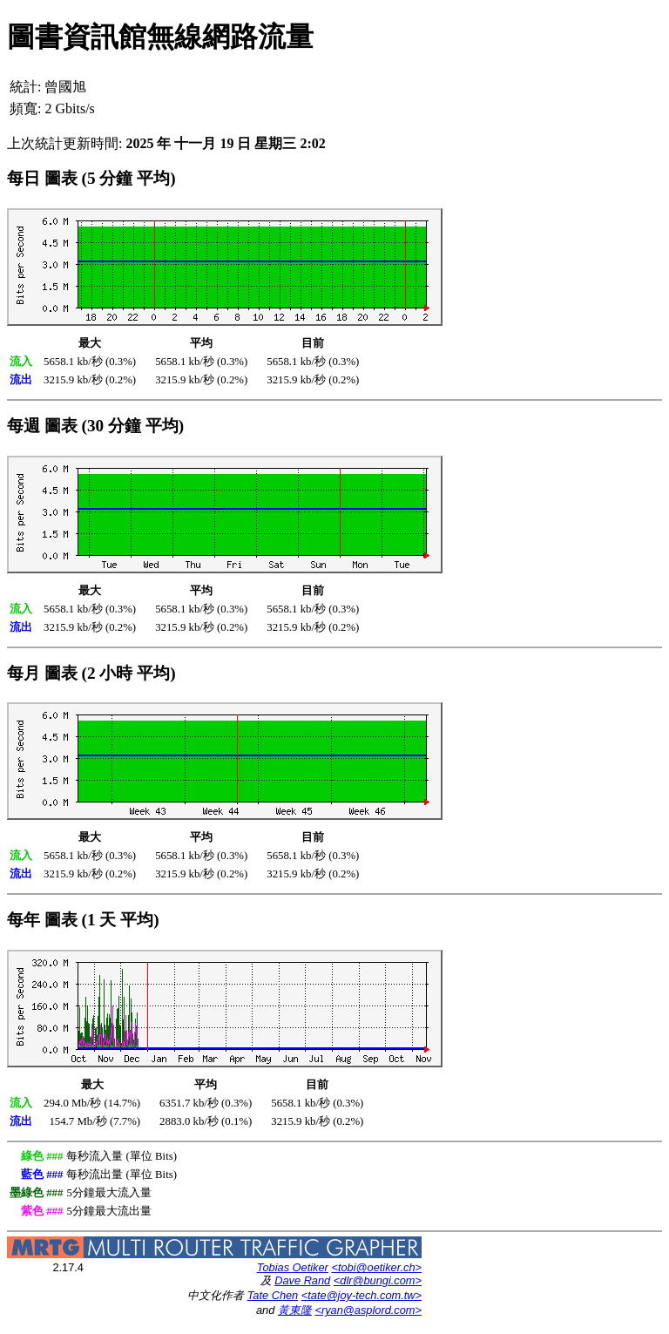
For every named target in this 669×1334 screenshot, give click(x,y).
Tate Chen (273, 1295)
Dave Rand (302, 1280)
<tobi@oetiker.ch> (376, 1267)
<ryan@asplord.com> (368, 1310)
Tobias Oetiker (292, 1267)
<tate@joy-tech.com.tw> (361, 1295)
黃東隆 (295, 1310)
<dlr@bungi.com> (378, 1280)
